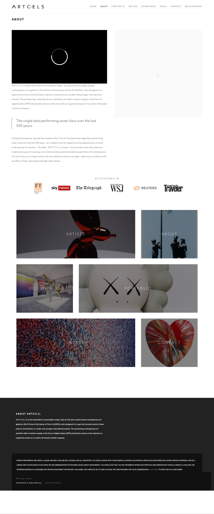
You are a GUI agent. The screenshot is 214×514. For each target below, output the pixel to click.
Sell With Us (44, 288)
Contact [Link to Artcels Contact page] (175, 6)
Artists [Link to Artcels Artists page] (133, 6)
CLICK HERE (153, 469)
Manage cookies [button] (24, 478)
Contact (169, 343)
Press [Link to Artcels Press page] (163, 6)
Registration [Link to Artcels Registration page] (193, 6)
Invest (75, 343)
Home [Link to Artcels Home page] (93, 6)
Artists (76, 234)
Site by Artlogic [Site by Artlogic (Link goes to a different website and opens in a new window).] (53, 483)
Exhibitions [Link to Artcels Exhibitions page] (148, 6)
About (169, 234)
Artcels (28, 6)
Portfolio (138, 288)
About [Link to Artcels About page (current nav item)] (104, 6)
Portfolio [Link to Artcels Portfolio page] (118, 6)
